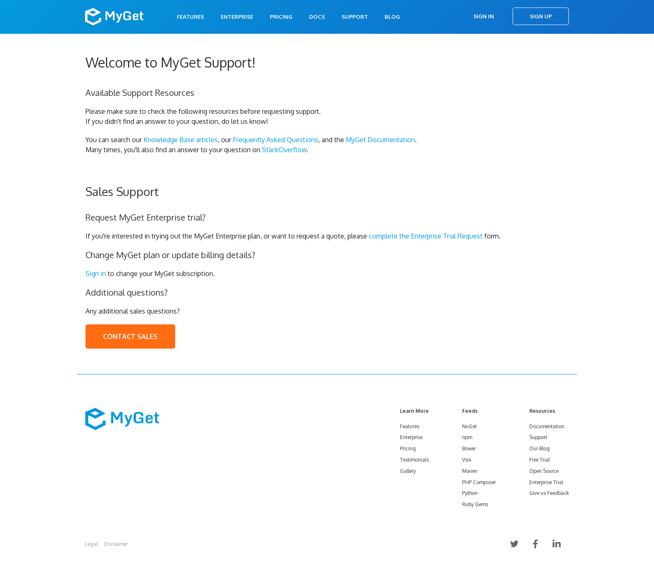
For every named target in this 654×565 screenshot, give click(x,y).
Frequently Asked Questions (275, 140)
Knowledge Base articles (180, 140)
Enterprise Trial (546, 482)
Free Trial (539, 460)
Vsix (466, 460)
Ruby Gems (475, 504)
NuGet (469, 426)
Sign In (483, 16)
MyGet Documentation (380, 140)
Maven (470, 471)
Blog (392, 16)
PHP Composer (479, 482)
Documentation (546, 426)
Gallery (408, 471)
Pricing (281, 16)
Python (470, 493)
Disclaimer (116, 544)
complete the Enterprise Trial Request (426, 236)
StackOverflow (284, 150)
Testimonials (414, 460)
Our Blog (539, 448)
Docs (317, 16)
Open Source (543, 471)
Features (190, 16)
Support (355, 16)
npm (467, 437)
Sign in (96, 273)
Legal (91, 544)
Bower (469, 448)
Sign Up (541, 16)
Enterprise (237, 16)
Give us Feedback (549, 493)
